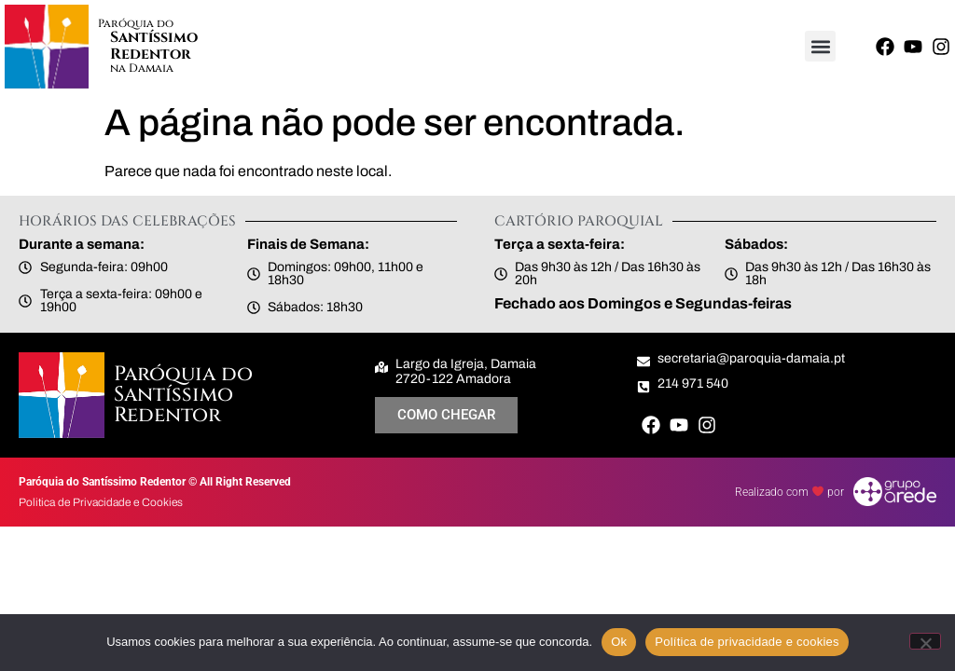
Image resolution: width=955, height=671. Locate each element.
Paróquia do (135, 23)
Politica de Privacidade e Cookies (101, 502)
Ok (619, 642)
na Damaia (141, 68)
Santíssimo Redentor (154, 45)
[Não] (925, 641)
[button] (820, 46)
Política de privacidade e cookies (747, 642)
